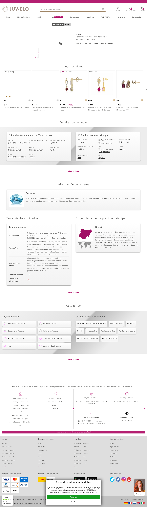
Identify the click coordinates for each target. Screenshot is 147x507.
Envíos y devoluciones (20, 402)
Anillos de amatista (81, 454)
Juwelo (32, 168)
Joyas (8, 17)
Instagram (123, 479)
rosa (79, 169)
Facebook (118, 479)
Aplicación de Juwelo (20, 415)
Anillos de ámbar (80, 457)
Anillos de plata (8, 450)
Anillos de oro (7, 447)
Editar (73, 501)
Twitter (112, 479)
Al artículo (72, 182)
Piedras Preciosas (23, 17)
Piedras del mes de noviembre (87, 350)
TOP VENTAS (106, 17)
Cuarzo (40, 457)
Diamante (41, 464)
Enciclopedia (136, 17)
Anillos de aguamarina (82, 450)
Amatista (41, 447)
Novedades (90, 17)
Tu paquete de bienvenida (20, 409)
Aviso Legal (32, 499)
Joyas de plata (92, 342)
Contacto (43, 499)
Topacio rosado (105, 154)
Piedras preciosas (116, 335)
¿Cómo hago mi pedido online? (20, 422)
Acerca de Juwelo (55, 399)
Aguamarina (114, 447)
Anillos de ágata (80, 447)
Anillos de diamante (81, 443)
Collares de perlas (8, 457)
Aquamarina (42, 450)
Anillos (40, 17)
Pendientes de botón (17, 168)
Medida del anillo (20, 412)
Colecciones (74, 17)
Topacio (81, 153)
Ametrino (113, 460)
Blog (54, 409)
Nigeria (102, 169)
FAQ (20, 425)
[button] (118, 9)
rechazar (90, 489)
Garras (122, 160)
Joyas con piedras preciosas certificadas (91, 335)
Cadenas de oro (8, 454)
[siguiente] (146, 100)
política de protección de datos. (85, 492)
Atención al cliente (20, 399)
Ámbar (112, 457)
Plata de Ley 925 (15, 161)
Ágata (40, 443)
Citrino (40, 454)
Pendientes (131, 335)
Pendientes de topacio (127, 342)
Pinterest (129, 479)
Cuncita (41, 460)
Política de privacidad (16, 499)
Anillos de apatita (80, 460)
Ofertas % (121, 17)
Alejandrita (114, 450)
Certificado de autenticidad (20, 405)
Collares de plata (8, 460)
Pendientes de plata (108, 342)
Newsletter (56, 405)
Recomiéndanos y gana (20, 419)
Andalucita (114, 464)
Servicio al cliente (91, 417)
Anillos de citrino (80, 464)
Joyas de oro (7, 464)
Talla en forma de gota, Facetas (106, 161)
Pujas (56, 17)
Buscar (103, 9)
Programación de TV (55, 402)
